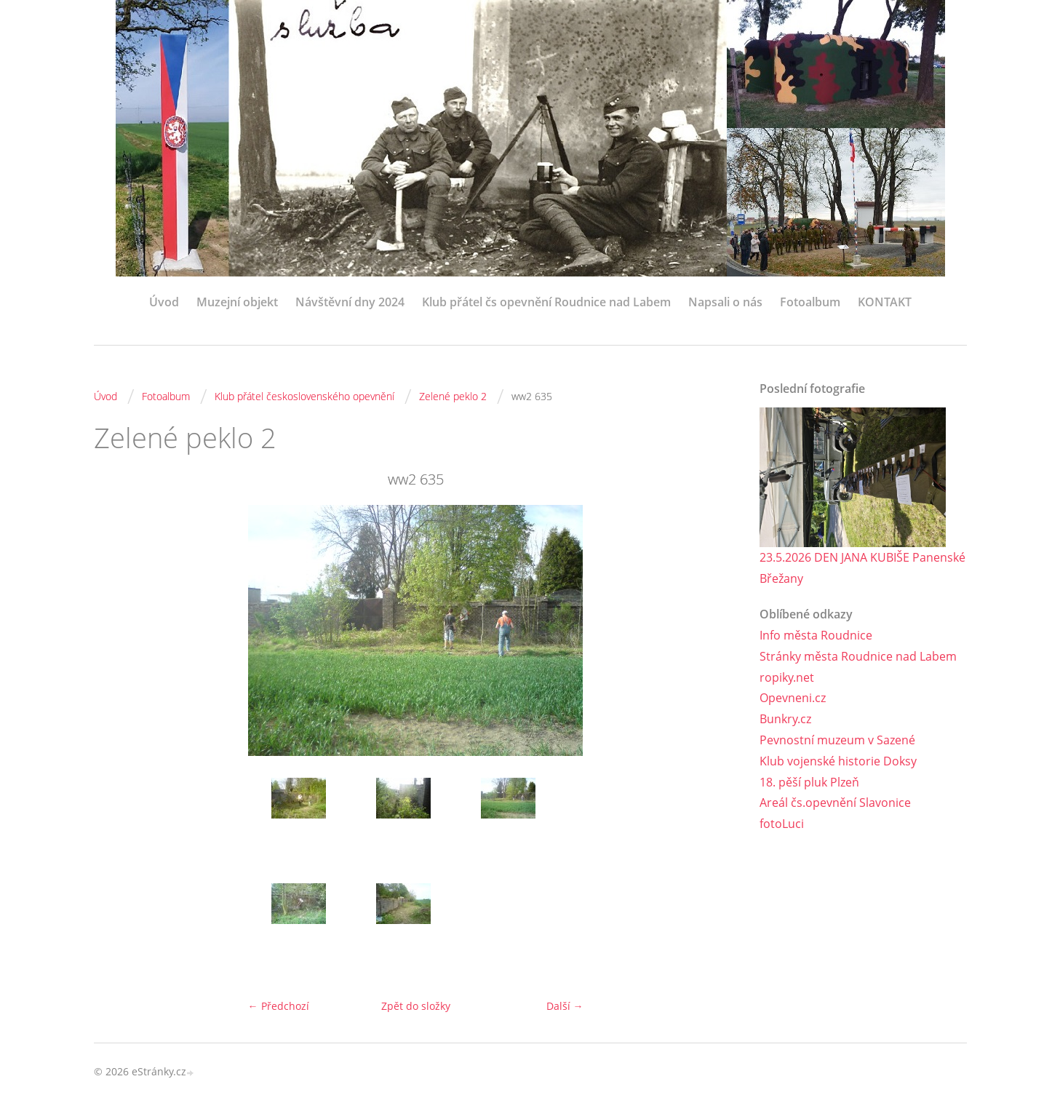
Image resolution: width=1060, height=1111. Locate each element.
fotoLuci (782, 824)
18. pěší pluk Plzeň (809, 782)
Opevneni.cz (793, 698)
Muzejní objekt (237, 302)
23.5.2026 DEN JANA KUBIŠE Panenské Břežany (862, 567)
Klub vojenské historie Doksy (838, 761)
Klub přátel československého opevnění (304, 396)
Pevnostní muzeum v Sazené (837, 740)
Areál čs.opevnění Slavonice (835, 803)
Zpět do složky (415, 1006)
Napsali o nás (725, 302)
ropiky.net (787, 677)
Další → (564, 1006)
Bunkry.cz (785, 719)
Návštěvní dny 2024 (350, 302)
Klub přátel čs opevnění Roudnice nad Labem (546, 302)
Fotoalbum (810, 302)
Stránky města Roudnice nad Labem (858, 656)
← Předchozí (278, 1006)
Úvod (164, 302)
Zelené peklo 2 (453, 396)
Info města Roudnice (816, 635)
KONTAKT (885, 302)
